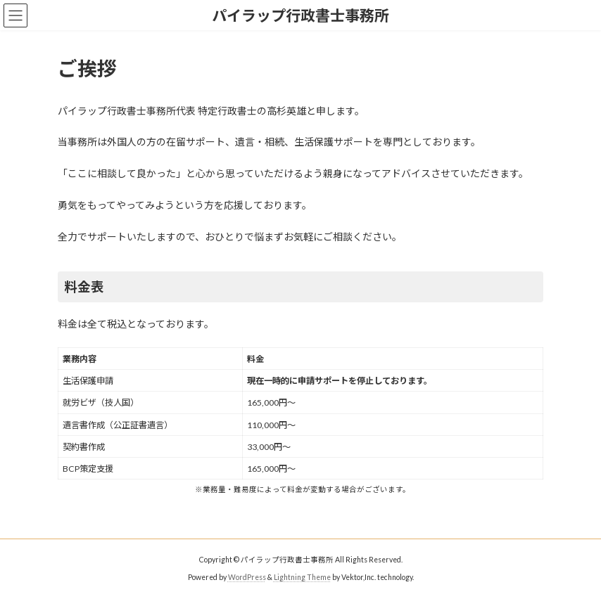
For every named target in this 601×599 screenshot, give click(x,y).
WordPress (247, 577)
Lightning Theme (302, 577)
